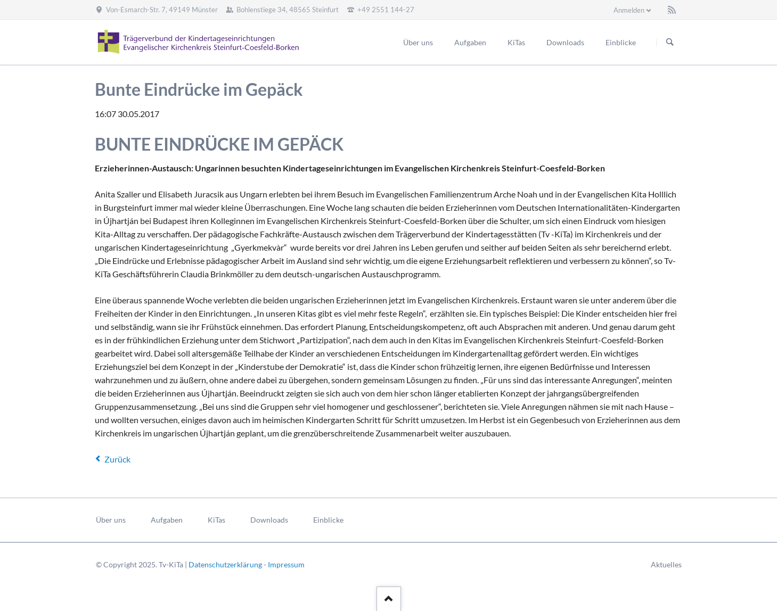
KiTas (216, 519)
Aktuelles (666, 564)
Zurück (117, 459)
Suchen (670, 42)
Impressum (286, 564)
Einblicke (328, 519)
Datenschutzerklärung (225, 564)
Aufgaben (167, 519)
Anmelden (629, 10)
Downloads (269, 519)
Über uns (111, 519)
